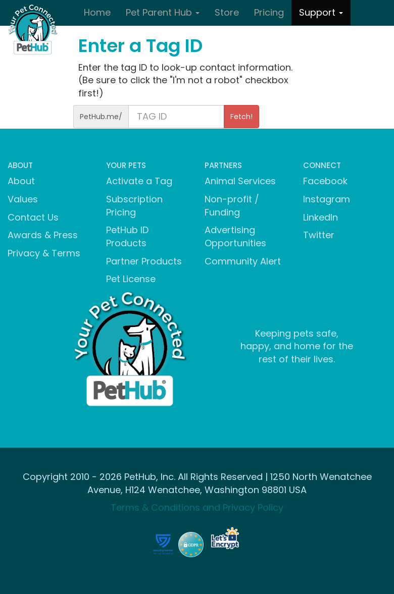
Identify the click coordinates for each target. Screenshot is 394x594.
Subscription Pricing (134, 206)
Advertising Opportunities (235, 236)
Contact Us (33, 217)
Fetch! (241, 117)
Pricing (269, 12)
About (21, 181)
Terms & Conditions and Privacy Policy (197, 507)
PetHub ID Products (127, 236)
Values (23, 199)
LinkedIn (320, 217)
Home (97, 12)
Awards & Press (43, 235)
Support (321, 12)
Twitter (318, 235)
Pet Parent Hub (163, 12)
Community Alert (243, 261)
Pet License (131, 279)
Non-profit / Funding (232, 206)
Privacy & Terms (44, 253)
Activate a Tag (139, 181)
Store (227, 12)
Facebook (325, 181)
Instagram (326, 199)
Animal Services (240, 181)
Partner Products (144, 261)
